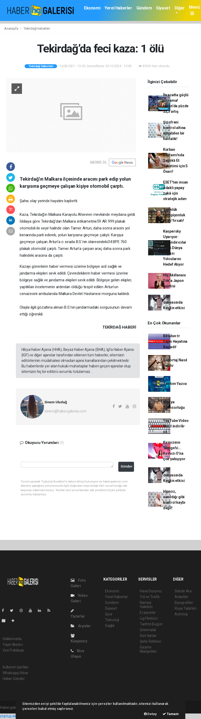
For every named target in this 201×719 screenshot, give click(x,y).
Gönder (126, 466)
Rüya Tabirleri (185, 608)
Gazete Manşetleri (148, 649)
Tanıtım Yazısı (175, 384)
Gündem (144, 8)
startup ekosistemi (15, 716)
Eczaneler (148, 612)
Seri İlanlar (148, 636)
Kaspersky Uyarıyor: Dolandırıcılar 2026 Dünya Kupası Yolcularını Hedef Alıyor (174, 247)
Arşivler (81, 626)
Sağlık (110, 626)
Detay (150, 714)
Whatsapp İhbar (15, 673)
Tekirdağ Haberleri (37, 28)
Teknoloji (112, 620)
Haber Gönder (14, 679)
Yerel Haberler (118, 8)
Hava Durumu (151, 591)
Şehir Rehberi (150, 641)
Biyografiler (184, 602)
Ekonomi (92, 8)
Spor (109, 614)
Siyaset (163, 8)
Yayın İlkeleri (13, 644)
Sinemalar (148, 630)
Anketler (181, 597)
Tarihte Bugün (151, 624)
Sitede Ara (183, 591)
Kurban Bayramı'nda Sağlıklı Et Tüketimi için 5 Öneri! (175, 160)
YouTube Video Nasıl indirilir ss (176, 426)
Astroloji (181, 614)
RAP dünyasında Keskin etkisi (174, 302)
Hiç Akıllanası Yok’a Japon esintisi (174, 280)
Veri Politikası (13, 650)
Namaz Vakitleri (146, 604)
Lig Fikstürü (149, 618)
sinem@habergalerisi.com (65, 411)
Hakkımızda (12, 639)
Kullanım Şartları (16, 667)
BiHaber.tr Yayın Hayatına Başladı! (175, 341)
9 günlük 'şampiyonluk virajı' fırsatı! (174, 215)
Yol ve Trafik (150, 597)
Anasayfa (11, 28)
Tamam (171, 714)
